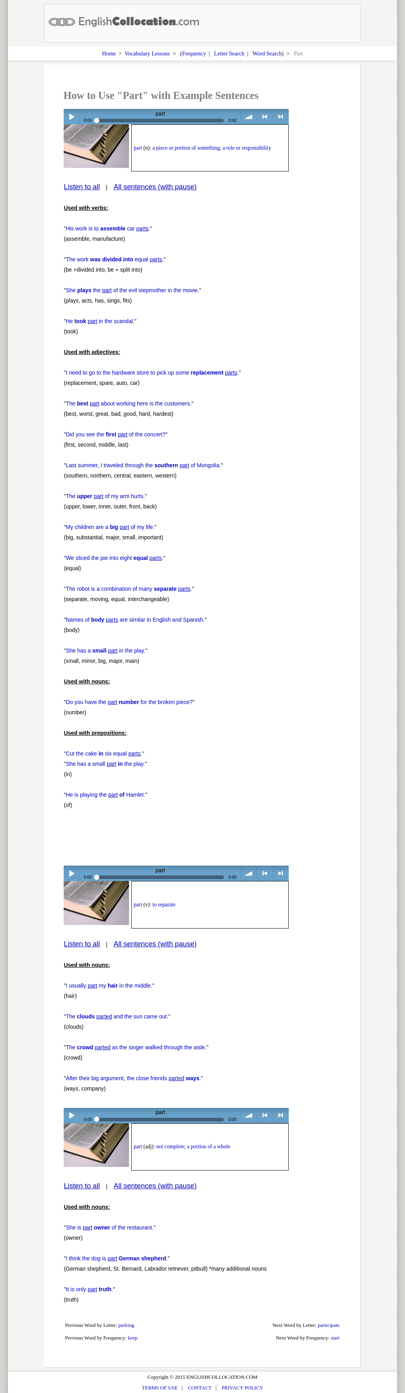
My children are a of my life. (110, 527)
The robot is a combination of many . (129, 589)
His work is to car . (108, 228)
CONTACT (200, 1388)
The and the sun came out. (117, 1016)
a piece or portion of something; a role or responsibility (211, 148)
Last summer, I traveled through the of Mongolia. (143, 465)
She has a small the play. (105, 764)
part (138, 148)
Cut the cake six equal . (104, 753)
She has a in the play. (105, 650)
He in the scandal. (100, 321)
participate (329, 1325)
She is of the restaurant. (109, 1227)
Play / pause (71, 116)
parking (126, 1325)
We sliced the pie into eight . (114, 558)
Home (109, 53)
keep (133, 1338)
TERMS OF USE (160, 1388)
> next (281, 116)
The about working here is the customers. (128, 403)
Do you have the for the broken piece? (129, 702)
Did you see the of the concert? (115, 434)
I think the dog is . (117, 1258)
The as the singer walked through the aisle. (136, 1047)
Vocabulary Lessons (147, 53)
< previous (265, 116)
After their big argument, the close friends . (133, 1078)
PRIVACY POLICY (242, 1388)
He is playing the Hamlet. (105, 795)
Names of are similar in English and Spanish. (135, 620)
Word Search (267, 53)
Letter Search (229, 53)
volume (249, 116)
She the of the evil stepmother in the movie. (132, 290)
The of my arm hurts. (105, 496)
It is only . (89, 1289)
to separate (163, 905)
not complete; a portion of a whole (193, 1146)
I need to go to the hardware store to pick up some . (152, 372)
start (335, 1338)
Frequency (194, 53)
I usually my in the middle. (109, 985)
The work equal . (114, 259)
